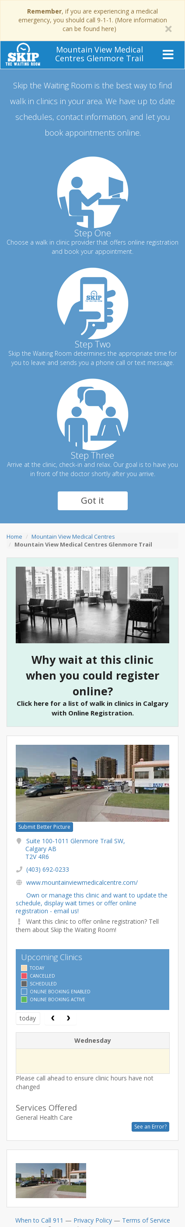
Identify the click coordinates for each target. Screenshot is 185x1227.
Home (14, 536)
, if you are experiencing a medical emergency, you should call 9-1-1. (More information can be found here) (92, 20)
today (28, 1018)
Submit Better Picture (44, 827)
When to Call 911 (39, 1220)
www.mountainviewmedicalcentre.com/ (82, 882)
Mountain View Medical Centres (73, 536)
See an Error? (150, 1126)
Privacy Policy (92, 1220)
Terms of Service (146, 1220)
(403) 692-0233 (47, 869)
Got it (92, 500)
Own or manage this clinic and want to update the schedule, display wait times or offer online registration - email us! (92, 903)
